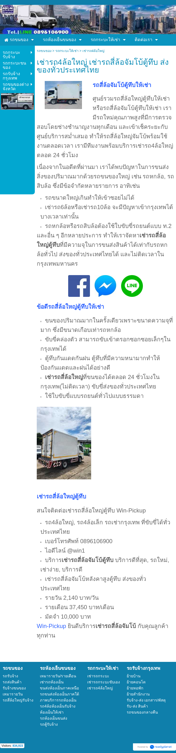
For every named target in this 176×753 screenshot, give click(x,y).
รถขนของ (44, 51)
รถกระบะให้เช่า (67, 51)
